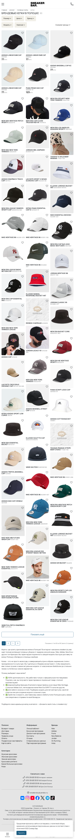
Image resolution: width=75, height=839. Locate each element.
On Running (55, 741)
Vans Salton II (36, 467)
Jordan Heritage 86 (59, 274)
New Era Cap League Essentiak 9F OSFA (61, 620)
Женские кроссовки (9, 757)
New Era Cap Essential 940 (12, 299)
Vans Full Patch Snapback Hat (13, 626)
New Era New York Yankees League (36, 523)
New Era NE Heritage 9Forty (59, 361)
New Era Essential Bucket (10, 443)
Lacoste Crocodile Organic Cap (13, 385)
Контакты (30, 736)
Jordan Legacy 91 (37, 351)
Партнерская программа (36, 743)
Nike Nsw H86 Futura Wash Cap (11, 538)
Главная (4, 10)
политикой (20, 828)
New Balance (56, 736)
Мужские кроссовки (9, 754)
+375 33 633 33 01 (31, 780)
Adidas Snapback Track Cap (12, 180)
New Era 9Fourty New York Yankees (60, 99)
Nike (53, 728)
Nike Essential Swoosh (60, 215)
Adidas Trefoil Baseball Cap (12, 472)
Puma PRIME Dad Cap (35, 89)
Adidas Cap (9, 357)
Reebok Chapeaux (37, 323)
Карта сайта (6, 743)
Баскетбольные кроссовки (12, 764)
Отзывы (30, 738)
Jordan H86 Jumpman (35, 150)
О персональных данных (36, 741)
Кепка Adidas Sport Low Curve (12, 414)
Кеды (4, 766)
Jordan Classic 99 (58, 303)
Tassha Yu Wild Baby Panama (59, 157)
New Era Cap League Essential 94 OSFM (35, 608)
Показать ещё (37, 634)
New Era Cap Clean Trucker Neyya (36, 121)
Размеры (5, 733)
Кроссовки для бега (9, 761)
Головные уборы (22, 10)
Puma (53, 733)
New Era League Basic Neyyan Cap (12, 270)
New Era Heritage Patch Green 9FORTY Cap (61, 505)
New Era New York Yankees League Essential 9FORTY (13, 328)
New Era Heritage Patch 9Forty (12, 121)
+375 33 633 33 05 (31, 783)
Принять (21, 833)
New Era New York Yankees (10, 150)
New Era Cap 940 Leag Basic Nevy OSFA (60, 245)
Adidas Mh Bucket (61, 563)
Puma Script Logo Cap (60, 390)
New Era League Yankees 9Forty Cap (12, 209)
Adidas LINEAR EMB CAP (11, 56)
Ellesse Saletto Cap (35, 438)
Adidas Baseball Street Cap (36, 409)
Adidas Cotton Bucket (60, 419)
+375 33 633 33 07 (30, 786)
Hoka (53, 743)
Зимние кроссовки (9, 759)
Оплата (4, 738)
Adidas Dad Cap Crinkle (12, 502)
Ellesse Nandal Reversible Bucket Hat (36, 294)
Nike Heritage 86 (13, 237)
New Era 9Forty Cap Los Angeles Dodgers (61, 591)
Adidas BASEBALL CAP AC (60, 66)
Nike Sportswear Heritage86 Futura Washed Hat (11, 597)
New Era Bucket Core (60, 332)
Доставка (5, 731)
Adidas (54, 731)
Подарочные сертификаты (12, 741)
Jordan (54, 738)
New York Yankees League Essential (13, 567)
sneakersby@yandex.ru (37, 793)
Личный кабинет (33, 728)
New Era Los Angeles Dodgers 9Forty (61, 128)
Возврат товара (8, 728)
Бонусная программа (35, 731)
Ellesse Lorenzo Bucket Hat (61, 186)
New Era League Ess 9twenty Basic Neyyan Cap (36, 552)
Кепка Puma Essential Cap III (35, 209)
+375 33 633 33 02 (31, 777)
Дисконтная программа (36, 733)
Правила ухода (7, 736)
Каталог (12, 10)
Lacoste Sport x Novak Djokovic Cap (36, 180)
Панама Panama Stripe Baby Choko (60, 449)
